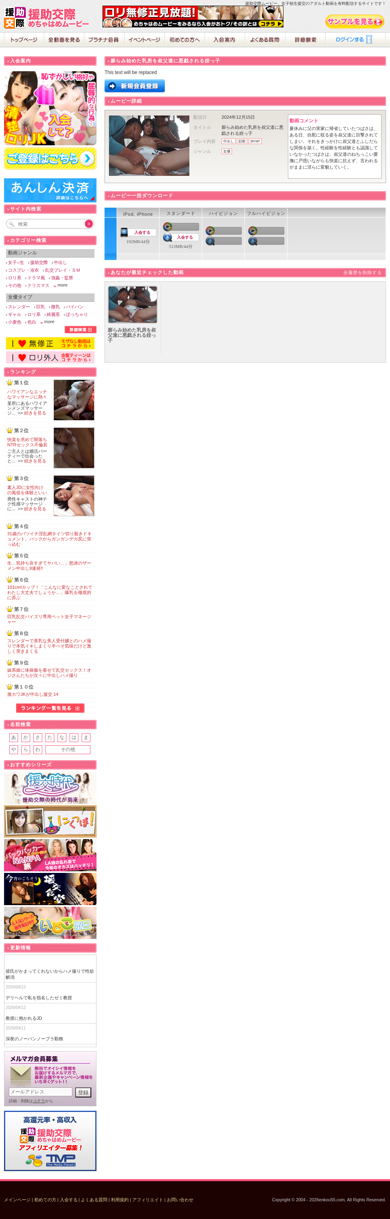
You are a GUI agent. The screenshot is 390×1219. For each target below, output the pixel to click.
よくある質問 (265, 40)
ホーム (24, 40)
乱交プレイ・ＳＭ (62, 270)
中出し (228, 141)
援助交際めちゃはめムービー (48, 18)
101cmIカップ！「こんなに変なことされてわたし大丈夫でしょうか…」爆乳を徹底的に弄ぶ (49, 592)
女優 (226, 151)
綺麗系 (53, 314)
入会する (142, 232)
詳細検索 (305, 40)
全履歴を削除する (362, 272)
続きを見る (35, 412)
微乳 (55, 306)
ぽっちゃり (77, 314)
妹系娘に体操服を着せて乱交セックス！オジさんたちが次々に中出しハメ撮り (49, 673)
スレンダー (19, 306)
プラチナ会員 (104, 40)
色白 (31, 322)
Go (84, 224)
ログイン (356, 40)
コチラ (39, 1101)
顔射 (242, 141)
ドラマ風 (36, 277)
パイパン (75, 306)
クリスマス (38, 285)
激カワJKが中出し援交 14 (32, 694)
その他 (14, 285)
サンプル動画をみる (355, 21)
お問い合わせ (180, 1199)
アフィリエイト (147, 1199)
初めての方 (45, 1199)
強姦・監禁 (62, 277)
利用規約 (120, 1199)
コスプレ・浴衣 (23, 270)
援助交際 (39, 262)
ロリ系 (14, 277)
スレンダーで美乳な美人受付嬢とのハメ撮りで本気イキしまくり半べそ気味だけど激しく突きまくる (49, 646)
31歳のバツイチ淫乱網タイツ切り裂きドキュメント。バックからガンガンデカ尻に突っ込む (49, 539)
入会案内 (225, 40)
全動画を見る (64, 40)
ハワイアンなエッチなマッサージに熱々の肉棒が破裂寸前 (27, 396)
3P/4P (255, 141)
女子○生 (16, 262)
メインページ (17, 1199)
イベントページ (145, 40)
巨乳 (40, 306)
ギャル (14, 314)
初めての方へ (185, 40)
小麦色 (14, 322)
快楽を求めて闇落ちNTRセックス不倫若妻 (27, 444)
